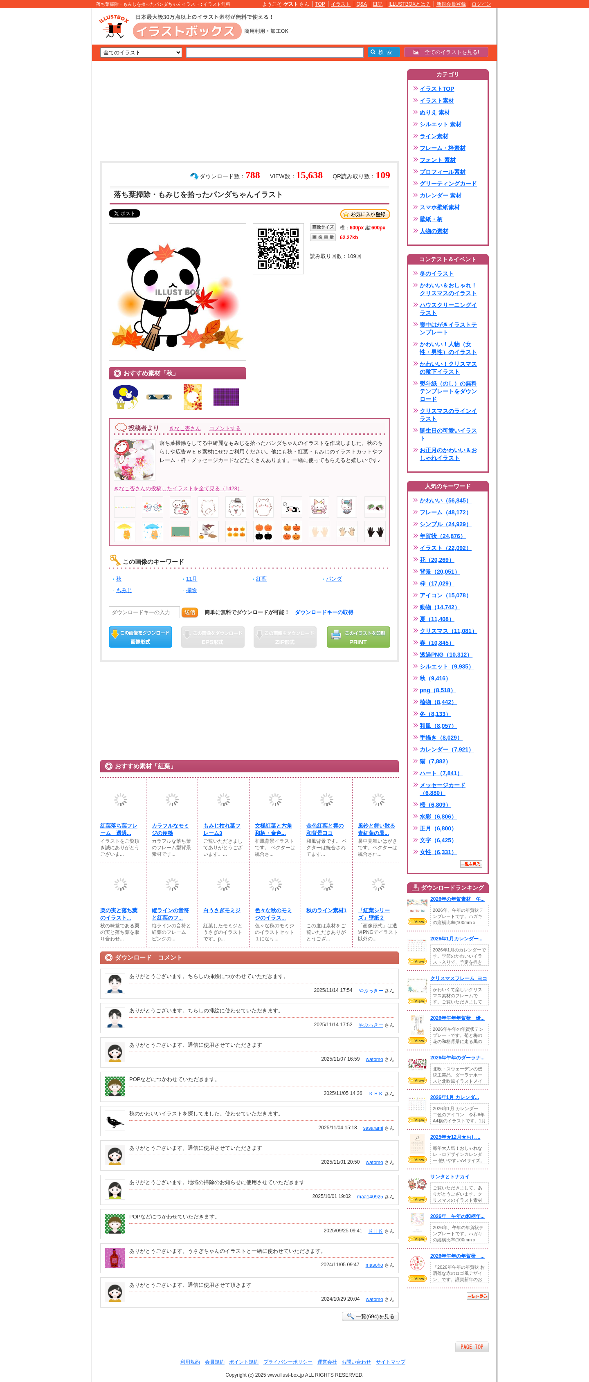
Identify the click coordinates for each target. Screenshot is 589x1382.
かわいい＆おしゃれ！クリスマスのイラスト (448, 289)
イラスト (341, 4)
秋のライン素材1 (326, 910)
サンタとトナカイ (450, 1177)
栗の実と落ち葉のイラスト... (118, 914)
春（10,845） (437, 642)
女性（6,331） (438, 852)
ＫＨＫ (376, 1094)
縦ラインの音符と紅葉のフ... (170, 914)
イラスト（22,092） (446, 548)
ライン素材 (434, 136)
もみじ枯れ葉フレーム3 (222, 829)
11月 (191, 579)
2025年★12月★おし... (455, 1137)
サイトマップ (390, 1362)
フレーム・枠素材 (442, 148)
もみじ (124, 590)
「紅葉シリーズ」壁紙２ (374, 914)
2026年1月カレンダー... (456, 939)
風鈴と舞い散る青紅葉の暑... (376, 829)
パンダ (334, 579)
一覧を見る (471, 864)
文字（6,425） (438, 840)
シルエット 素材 (440, 124)
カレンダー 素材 (440, 195)
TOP (320, 4)
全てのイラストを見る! (446, 52)
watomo (374, 1059)
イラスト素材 (437, 100)
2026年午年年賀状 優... (457, 1018)
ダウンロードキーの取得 (324, 612)
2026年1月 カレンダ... (454, 1097)
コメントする (225, 428)
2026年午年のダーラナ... (457, 1058)
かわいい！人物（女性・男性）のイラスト (448, 348)
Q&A (362, 4)
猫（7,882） (435, 761)
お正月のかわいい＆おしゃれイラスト (448, 454)
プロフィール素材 (442, 171)
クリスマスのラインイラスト (448, 415)
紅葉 (261, 579)
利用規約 (190, 1362)
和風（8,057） (438, 725)
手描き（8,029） (441, 737)
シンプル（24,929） (446, 524)
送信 (189, 612)
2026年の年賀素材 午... (457, 899)
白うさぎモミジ (222, 910)
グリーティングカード (448, 183)
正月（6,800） (438, 828)
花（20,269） (437, 559)
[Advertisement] (53, 135)
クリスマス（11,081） (448, 631)
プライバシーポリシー (287, 1362)
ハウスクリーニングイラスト (448, 309)
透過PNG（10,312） (446, 654)
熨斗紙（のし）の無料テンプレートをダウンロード (448, 391)
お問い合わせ (356, 1362)
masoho (374, 1265)
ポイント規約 (244, 1362)
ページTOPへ (472, 1347)
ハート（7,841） (441, 773)
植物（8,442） (438, 702)
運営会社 (327, 1362)
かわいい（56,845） (446, 500)
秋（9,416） (435, 678)
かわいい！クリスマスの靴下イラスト (448, 368)
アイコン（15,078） (446, 595)
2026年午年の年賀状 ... (457, 1256)
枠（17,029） (437, 583)
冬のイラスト (437, 273)
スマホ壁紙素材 (440, 207)
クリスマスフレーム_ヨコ (458, 978)
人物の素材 (434, 231)
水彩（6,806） (438, 816)
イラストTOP (437, 88)
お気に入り (365, 214)
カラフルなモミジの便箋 (170, 829)
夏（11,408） (437, 619)
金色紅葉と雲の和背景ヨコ (325, 829)
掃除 (191, 590)
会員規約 (215, 1362)
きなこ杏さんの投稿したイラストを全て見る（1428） (178, 488)
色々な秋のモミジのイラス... (273, 914)
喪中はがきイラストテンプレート (448, 328)
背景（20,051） (440, 571)
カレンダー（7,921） (447, 749)
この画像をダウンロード (140, 637)
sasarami (373, 1128)
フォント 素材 (438, 160)
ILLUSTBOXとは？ (409, 4)
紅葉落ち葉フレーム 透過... (118, 829)
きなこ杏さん (185, 428)
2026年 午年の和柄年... (457, 1216)
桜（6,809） (435, 804)
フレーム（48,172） (446, 512)
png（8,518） (438, 690)
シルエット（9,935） (447, 666)
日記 (377, 4)
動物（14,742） (440, 607)
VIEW (417, 921)
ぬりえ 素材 (435, 112)
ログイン (481, 4)
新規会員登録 (451, 4)
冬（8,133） (435, 714)
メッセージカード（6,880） (442, 789)
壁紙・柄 (431, 219)
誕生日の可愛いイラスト (448, 434)
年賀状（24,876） (443, 536)
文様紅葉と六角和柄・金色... (273, 829)
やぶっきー (371, 991)
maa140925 (370, 1197)
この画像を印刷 (358, 637)
